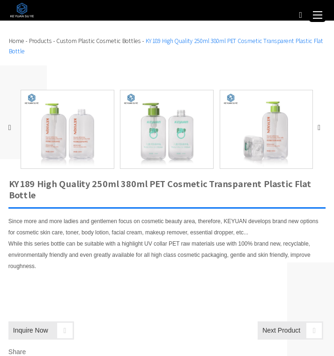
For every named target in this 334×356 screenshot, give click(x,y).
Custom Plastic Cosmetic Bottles (98, 41)
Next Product (292, 330)
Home (16, 41)
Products (40, 41)
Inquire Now (43, 330)
